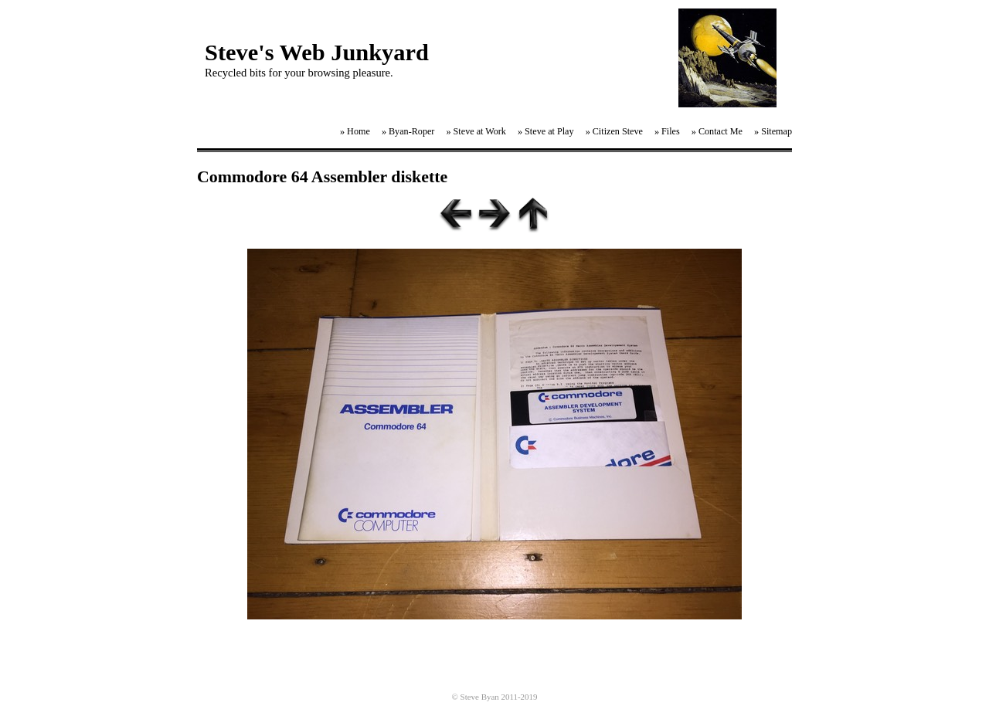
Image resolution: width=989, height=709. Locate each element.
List (533, 214)
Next (494, 214)
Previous (456, 214)
